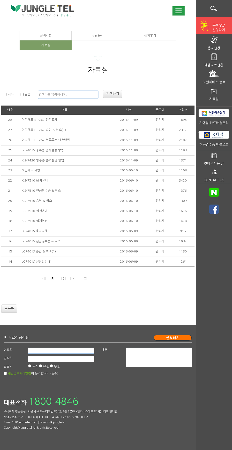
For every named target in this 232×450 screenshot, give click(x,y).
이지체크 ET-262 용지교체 (39, 119)
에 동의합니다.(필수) (33, 373)
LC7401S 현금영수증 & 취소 (41, 241)
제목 (9, 94)
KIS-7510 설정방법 (35, 211)
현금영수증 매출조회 (214, 144)
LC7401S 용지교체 (34, 231)
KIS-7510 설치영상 (35, 220)
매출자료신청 (213, 65)
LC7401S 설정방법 (34, 261)
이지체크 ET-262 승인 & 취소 (42, 129)
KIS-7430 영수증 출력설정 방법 (43, 160)
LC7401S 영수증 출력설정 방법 (43, 150)
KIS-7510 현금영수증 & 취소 (41, 190)
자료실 (45, 45)
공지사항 (46, 35)
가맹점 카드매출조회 (214, 123)
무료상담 (218, 28)
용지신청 (214, 48)
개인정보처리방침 (19, 373)
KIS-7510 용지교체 (35, 180)
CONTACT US (214, 180)
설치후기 (150, 35)
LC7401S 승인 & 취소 (37, 251)
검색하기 (112, 93)
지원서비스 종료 (213, 82)
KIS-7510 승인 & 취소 (37, 200)
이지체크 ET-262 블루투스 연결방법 (46, 140)
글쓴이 (27, 94)
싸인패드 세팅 (31, 170)
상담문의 (98, 35)
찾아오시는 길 (214, 163)
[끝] (84, 278)
